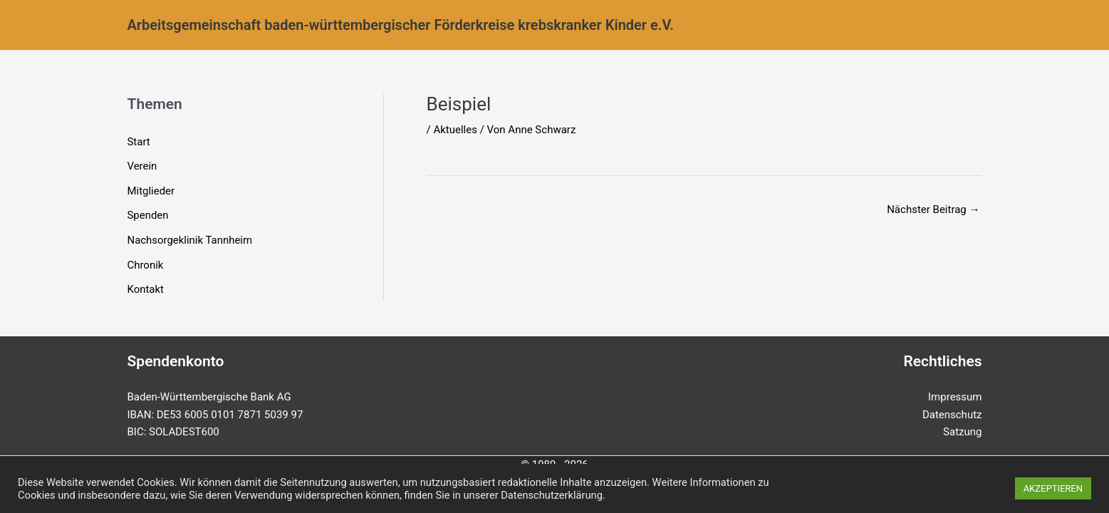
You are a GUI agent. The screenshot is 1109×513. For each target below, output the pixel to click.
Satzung (962, 431)
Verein (142, 165)
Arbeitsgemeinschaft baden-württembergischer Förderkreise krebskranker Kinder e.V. (401, 24)
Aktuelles (455, 129)
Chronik (145, 261)
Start (138, 141)
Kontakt (146, 285)
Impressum (955, 396)
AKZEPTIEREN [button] (1053, 488)
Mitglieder (151, 189)
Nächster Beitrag (933, 209)
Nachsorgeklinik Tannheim (190, 238)
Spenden (148, 213)
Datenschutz (952, 414)
